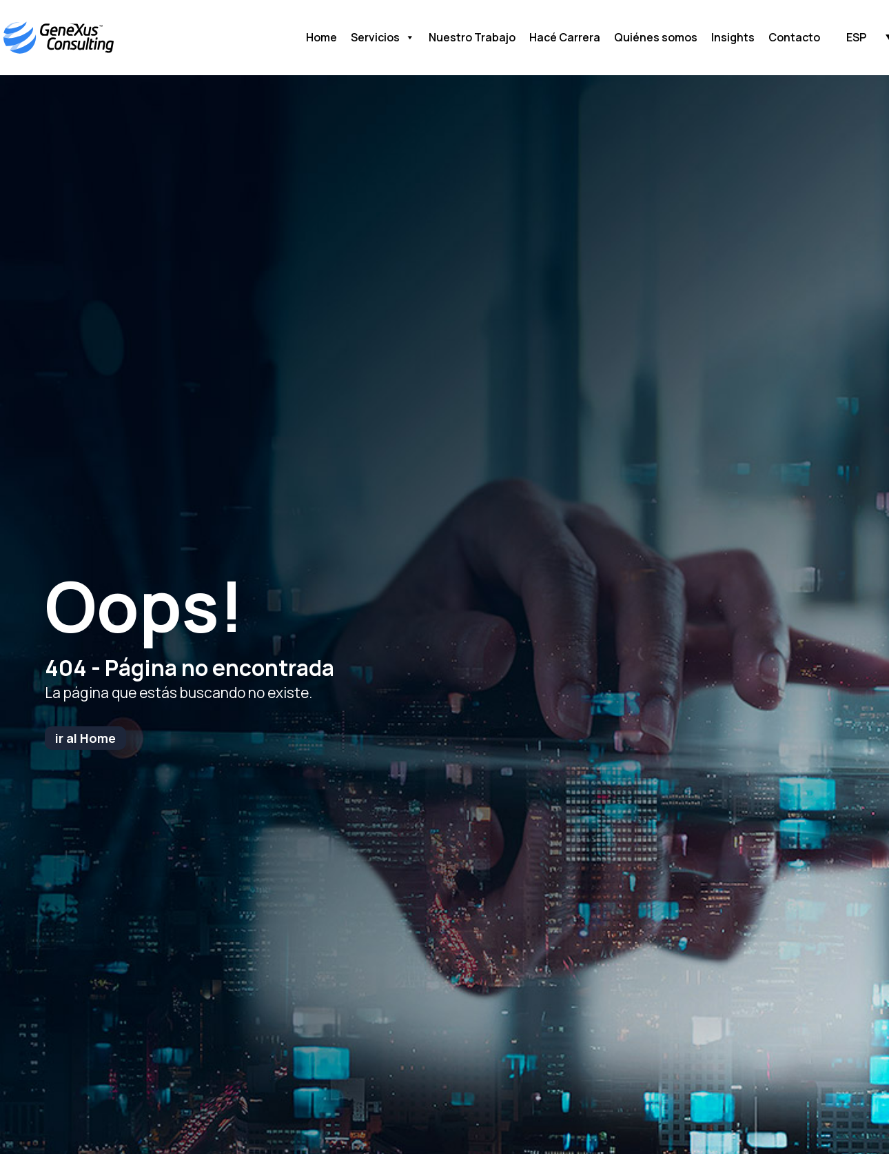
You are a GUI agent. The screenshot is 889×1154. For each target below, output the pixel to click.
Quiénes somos (655, 37)
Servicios (383, 37)
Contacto (794, 37)
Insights (733, 37)
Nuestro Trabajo (472, 37)
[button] (856, 36)
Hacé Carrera (564, 37)
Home (321, 37)
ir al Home (85, 738)
